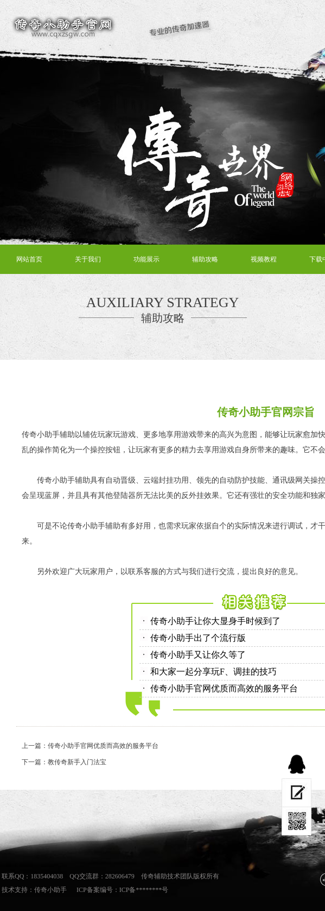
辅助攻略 (205, 259)
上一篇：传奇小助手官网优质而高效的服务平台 (90, 746)
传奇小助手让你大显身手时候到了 (215, 621)
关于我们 (88, 259)
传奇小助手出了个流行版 (198, 637)
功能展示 (146, 259)
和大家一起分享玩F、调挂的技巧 (213, 671)
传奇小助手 (50, 890)
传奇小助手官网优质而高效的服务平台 (224, 688)
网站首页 (29, 259)
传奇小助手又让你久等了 (198, 654)
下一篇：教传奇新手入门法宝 (64, 762)
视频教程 (264, 259)
